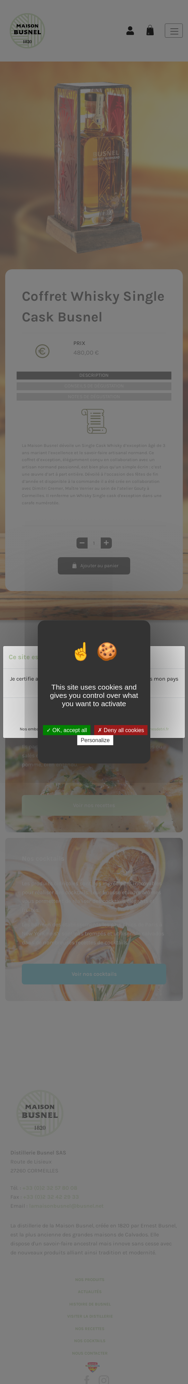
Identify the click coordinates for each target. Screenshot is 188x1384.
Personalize (95, 740)
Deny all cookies (121, 730)
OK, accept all (66, 730)
